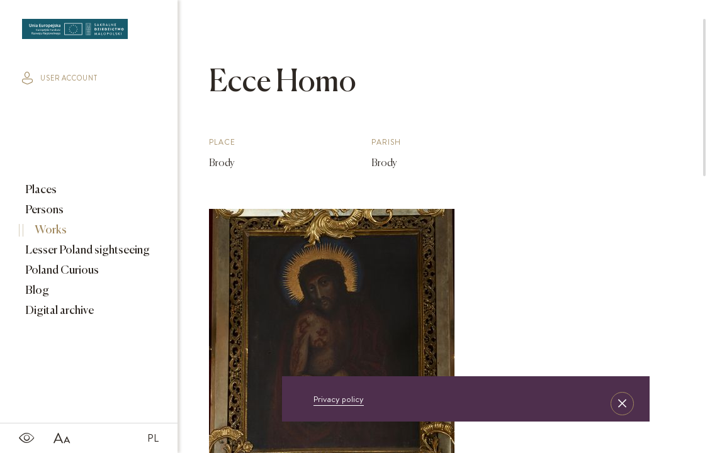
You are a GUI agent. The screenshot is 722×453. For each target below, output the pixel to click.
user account (60, 78)
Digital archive (58, 310)
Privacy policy (338, 399)
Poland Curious (61, 270)
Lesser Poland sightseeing (86, 250)
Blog (36, 290)
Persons (43, 210)
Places (40, 190)
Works (50, 230)
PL (153, 438)
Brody (222, 164)
